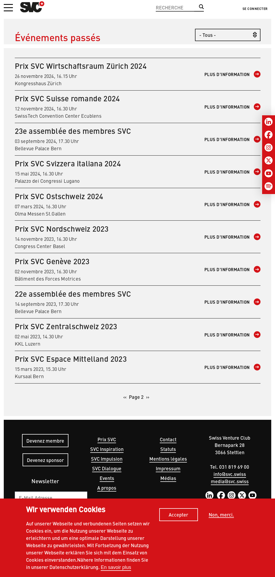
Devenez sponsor (45, 460)
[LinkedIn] (269, 122)
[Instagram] (269, 148)
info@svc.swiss (230, 474)
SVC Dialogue (106, 468)
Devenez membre (45, 440)
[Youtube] (269, 173)
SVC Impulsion (106, 458)
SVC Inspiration (107, 449)
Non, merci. (221, 515)
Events (107, 478)
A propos (106, 487)
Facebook (221, 495)
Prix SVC (106, 439)
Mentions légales (168, 458)
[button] (8, 8)
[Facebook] (269, 135)
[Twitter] (269, 160)
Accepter (178, 514)
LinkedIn (209, 495)
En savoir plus (116, 567)
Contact (168, 439)
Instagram (231, 495)
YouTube (252, 495)
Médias (168, 478)
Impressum (168, 468)
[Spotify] (269, 186)
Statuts (168, 449)
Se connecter (255, 8)
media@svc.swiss (230, 481)
